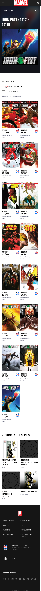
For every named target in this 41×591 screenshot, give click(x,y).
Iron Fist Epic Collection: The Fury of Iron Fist (29, 462)
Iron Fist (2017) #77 (23, 172)
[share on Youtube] (20, 579)
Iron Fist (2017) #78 (5, 172)
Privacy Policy (25, 590)
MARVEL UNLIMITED (15, 86)
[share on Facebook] (4, 579)
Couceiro (9, 135)
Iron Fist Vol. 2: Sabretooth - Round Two (7, 494)
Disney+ (23, 525)
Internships (8, 535)
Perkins (27, 176)
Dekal (3, 137)
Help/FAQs (7, 525)
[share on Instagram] (12, 579)
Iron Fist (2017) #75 (23, 212)
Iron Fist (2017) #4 (23, 334)
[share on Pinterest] (28, 579)
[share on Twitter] (8, 579)
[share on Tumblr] (16, 579)
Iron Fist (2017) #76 (5, 212)
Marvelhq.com (26, 530)
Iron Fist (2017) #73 (23, 253)
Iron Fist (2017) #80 (5, 131)
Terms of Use (15, 590)
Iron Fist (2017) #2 (23, 375)
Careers (6, 530)
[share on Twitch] (31, 579)
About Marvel (9, 520)
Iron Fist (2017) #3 (5, 375)
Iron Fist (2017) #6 (23, 294)
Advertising (25, 520)
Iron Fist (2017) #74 (5, 253)
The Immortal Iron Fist (29, 492)
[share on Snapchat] (24, 579)
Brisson (4, 135)
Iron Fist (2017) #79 (23, 131)
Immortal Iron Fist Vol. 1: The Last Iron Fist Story (9, 462)
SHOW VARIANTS (12, 92)
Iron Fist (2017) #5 (5, 334)
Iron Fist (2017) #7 (5, 294)
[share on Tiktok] (35, 579)
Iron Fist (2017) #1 (5, 415)
